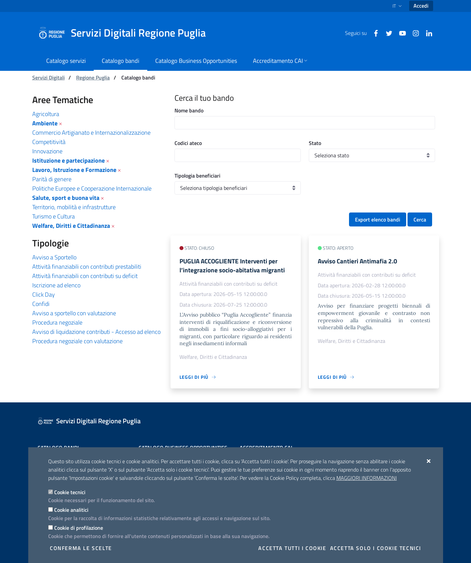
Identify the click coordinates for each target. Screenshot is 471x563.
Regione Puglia (93, 77)
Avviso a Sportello (54, 257)
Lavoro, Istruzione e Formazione (74, 169)
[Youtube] (400, 33)
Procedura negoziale (57, 322)
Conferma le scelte (81, 548)
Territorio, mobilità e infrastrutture (74, 207)
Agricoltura (45, 113)
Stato (315, 143)
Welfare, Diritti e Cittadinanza (71, 225)
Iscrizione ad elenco (56, 285)
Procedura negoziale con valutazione (77, 341)
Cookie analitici (71, 510)
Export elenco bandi (377, 219)
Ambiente (45, 123)
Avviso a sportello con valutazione (74, 313)
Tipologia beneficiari (197, 176)
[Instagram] (413, 33)
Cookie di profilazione (78, 528)
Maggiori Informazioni (366, 478)
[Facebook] (373, 33)
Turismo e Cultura (53, 216)
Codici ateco (188, 143)
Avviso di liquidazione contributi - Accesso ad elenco (96, 331)
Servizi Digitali (48, 77)
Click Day (43, 294)
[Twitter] (386, 33)
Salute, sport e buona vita (65, 197)
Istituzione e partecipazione (68, 160)
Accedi (420, 6)
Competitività (48, 141)
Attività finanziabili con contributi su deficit (85, 275)
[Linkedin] (426, 33)
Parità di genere (51, 179)
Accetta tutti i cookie (292, 548)
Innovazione (47, 151)
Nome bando (189, 110)
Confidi (41, 303)
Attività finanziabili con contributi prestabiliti (86, 266)
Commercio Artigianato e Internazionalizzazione (91, 132)
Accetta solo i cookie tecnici (375, 548)
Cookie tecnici (69, 492)
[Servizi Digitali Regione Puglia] (126, 33)
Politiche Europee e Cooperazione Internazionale (92, 188)
